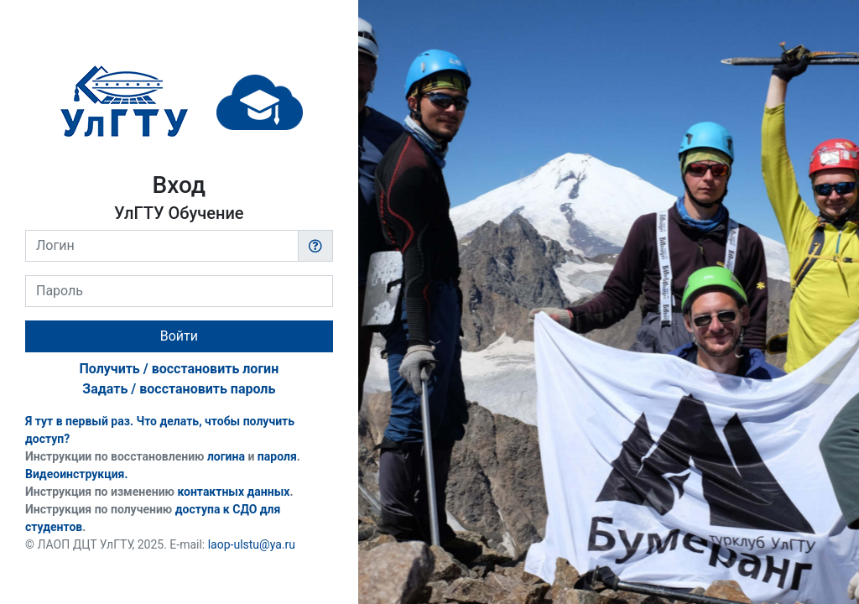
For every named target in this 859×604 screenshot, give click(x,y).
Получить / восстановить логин (179, 369)
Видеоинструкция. (76, 474)
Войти (179, 336)
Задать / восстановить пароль (178, 389)
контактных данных (233, 491)
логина (226, 456)
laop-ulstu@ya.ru (251, 544)
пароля (277, 456)
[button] (315, 246)
